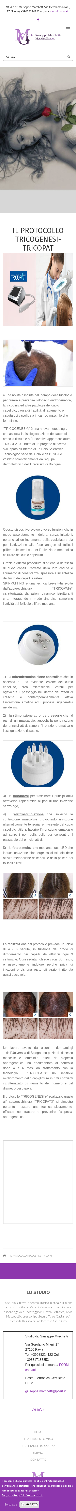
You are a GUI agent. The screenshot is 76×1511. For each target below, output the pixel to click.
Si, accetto (29, 1504)
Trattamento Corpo (38, 1445)
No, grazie (10, 1504)
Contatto (38, 1459)
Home (4, 1255)
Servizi (38, 1452)
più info (37, 1409)
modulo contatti (59, 11)
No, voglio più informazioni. (22, 1495)
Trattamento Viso (38, 1438)
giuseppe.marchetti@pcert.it (45, 1391)
